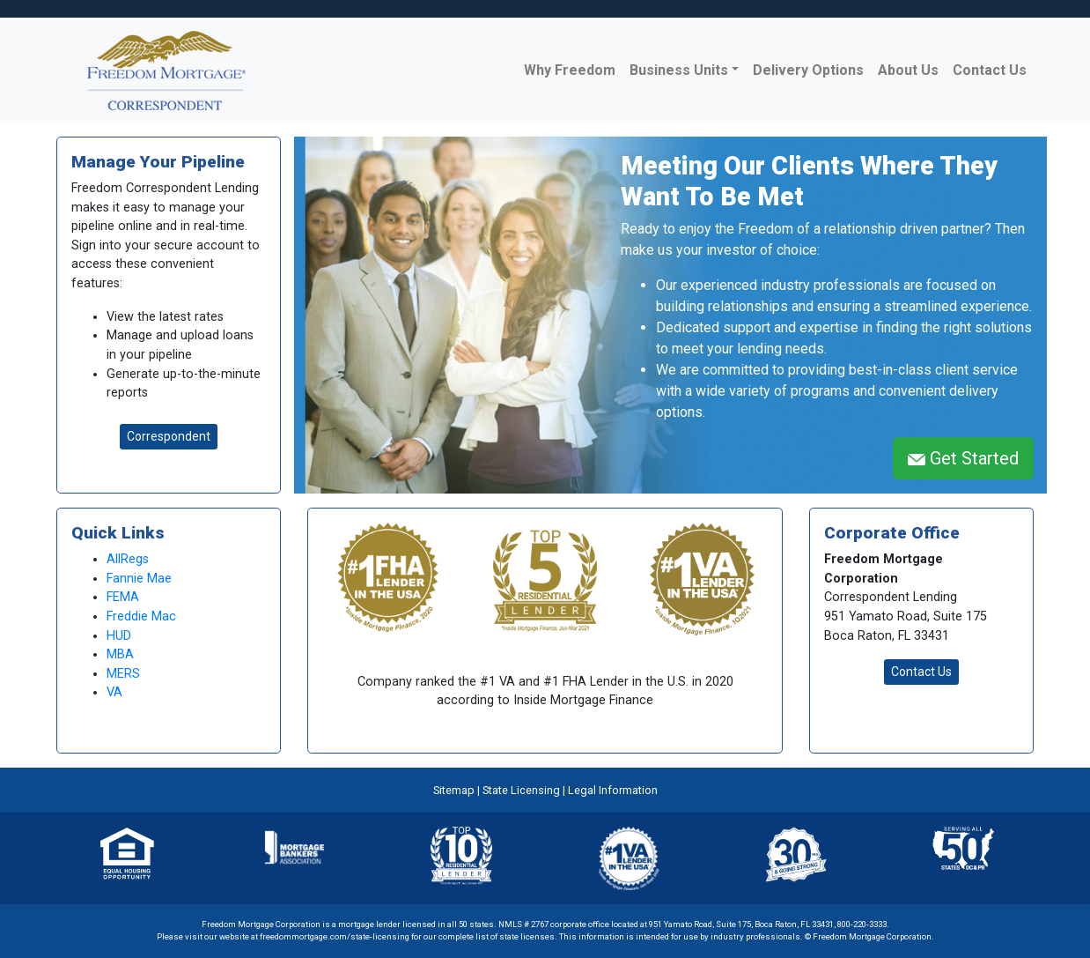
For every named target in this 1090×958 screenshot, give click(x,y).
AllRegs (128, 559)
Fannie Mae (139, 578)
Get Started (963, 458)
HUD (119, 635)
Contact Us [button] (921, 672)
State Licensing (521, 790)
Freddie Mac (141, 616)
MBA (120, 654)
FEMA (123, 597)
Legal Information (613, 790)
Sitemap (454, 790)
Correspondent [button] (168, 436)
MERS (123, 673)
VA (114, 692)
